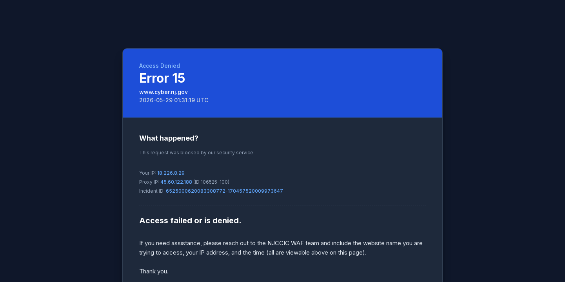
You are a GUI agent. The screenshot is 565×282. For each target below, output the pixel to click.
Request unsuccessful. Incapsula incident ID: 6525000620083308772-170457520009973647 (282, 141)
